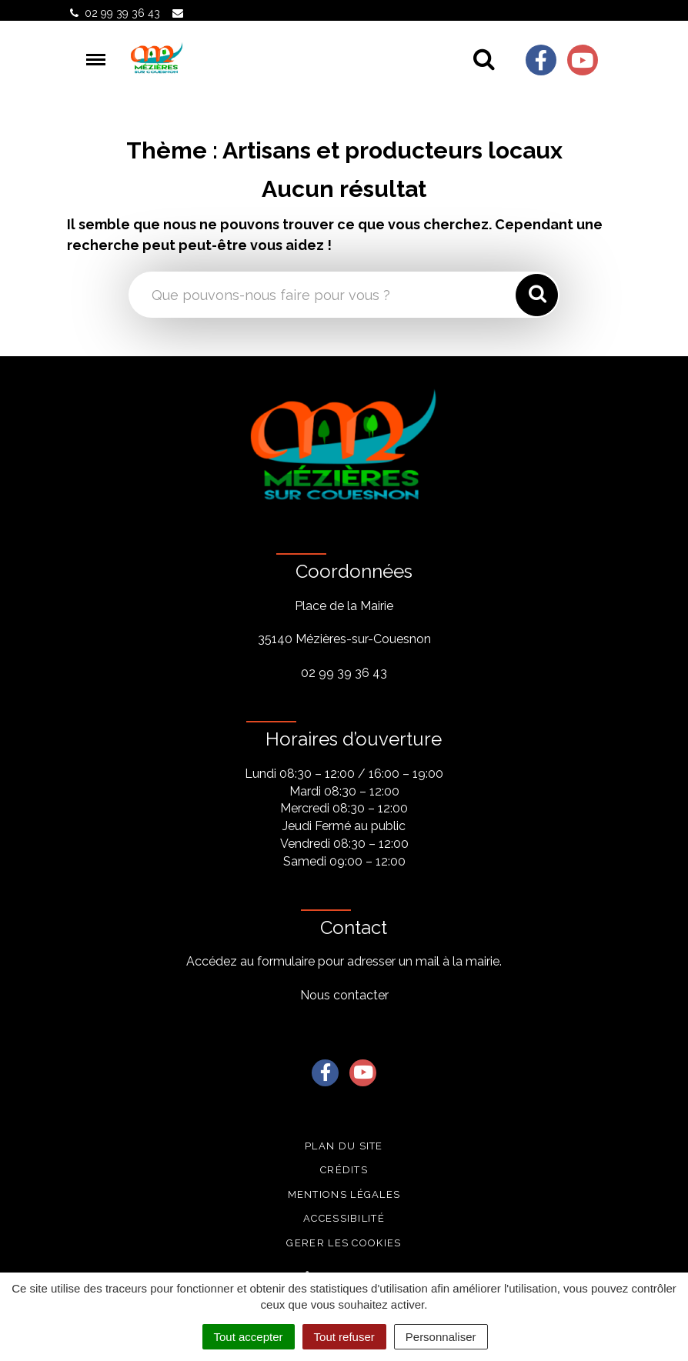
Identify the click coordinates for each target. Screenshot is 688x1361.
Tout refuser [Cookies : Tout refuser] (344, 1336)
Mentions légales (344, 1194)
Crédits (344, 1170)
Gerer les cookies (343, 1243)
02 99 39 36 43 (344, 672)
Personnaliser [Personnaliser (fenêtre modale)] (441, 1336)
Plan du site (344, 1146)
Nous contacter (344, 995)
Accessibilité (344, 1218)
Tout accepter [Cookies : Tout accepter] (248, 1336)
